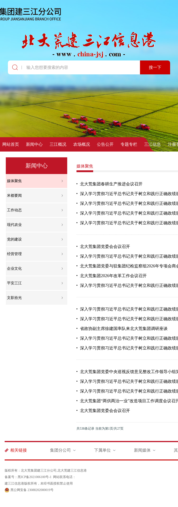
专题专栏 (129, 144)
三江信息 (152, 144)
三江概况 (58, 144)
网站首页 (10, 144)
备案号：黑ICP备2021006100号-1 (28, 477)
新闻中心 (34, 144)
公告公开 (105, 144)
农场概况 (81, 144)
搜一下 (155, 67)
